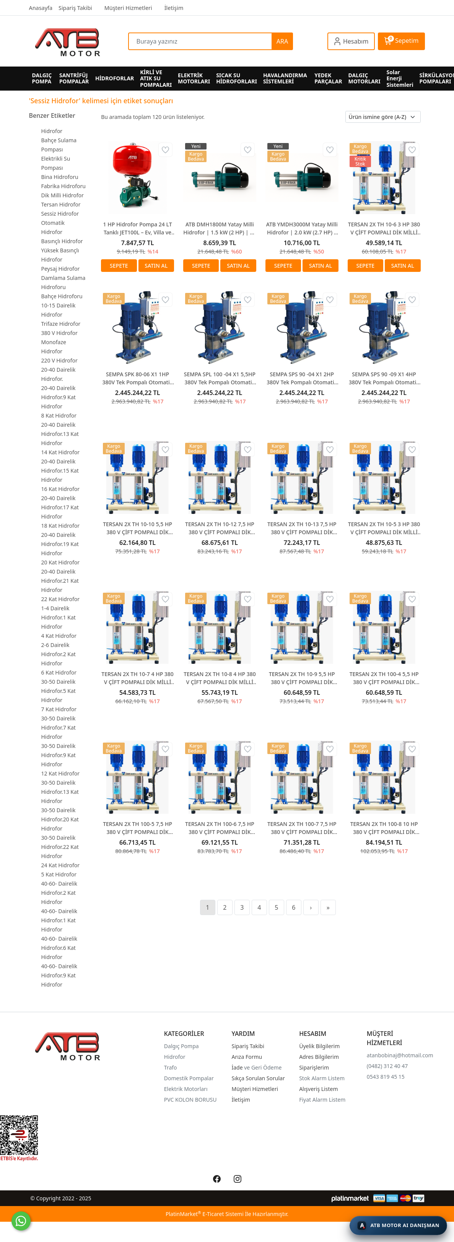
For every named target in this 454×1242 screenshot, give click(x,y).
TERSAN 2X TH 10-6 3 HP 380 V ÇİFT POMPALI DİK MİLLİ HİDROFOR (384, 228)
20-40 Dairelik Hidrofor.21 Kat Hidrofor (60, 580)
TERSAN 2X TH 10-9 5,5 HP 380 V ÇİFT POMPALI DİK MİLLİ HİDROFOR (302, 678)
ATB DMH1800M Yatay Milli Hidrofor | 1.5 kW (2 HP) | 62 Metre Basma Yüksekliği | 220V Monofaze (219, 228)
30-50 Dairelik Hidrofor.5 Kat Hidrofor (58, 691)
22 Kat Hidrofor (60, 599)
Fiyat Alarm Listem (322, 1099)
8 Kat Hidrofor (59, 415)
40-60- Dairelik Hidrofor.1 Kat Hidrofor (59, 920)
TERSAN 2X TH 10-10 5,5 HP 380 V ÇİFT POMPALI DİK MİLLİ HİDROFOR (137, 528)
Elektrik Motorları (186, 1088)
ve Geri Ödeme (263, 1067)
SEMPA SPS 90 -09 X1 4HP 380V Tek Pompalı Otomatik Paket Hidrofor (384, 378)
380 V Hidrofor (59, 333)
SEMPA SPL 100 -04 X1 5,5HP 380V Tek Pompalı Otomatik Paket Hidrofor (219, 378)
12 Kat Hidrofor (60, 773)
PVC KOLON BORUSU (190, 1099)
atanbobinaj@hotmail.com (400, 1055)
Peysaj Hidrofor (60, 268)
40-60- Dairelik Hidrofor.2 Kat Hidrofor (59, 892)
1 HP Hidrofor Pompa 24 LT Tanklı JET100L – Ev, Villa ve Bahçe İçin (137, 228)
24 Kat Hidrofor (60, 865)
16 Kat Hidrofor (60, 489)
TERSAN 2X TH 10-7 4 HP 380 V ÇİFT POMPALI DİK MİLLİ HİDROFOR (137, 678)
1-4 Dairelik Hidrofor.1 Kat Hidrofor (58, 617)
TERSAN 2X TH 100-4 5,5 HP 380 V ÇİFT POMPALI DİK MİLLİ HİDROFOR (384, 678)
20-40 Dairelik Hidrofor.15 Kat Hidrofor (60, 470)
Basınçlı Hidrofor (62, 241)
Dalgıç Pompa (181, 1046)
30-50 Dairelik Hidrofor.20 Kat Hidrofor (60, 819)
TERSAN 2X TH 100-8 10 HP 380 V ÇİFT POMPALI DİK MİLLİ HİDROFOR (384, 828)
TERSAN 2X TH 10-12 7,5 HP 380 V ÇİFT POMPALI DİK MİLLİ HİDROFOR (219, 528)
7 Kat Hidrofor (59, 709)
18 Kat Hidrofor (60, 525)
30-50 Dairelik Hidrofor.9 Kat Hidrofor (58, 755)
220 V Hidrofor (59, 360)
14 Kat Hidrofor (60, 452)
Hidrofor (52, 131)
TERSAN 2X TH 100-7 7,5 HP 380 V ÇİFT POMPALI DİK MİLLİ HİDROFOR (302, 828)
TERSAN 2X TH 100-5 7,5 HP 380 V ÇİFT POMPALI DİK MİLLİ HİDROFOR (137, 828)
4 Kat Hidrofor (59, 635)
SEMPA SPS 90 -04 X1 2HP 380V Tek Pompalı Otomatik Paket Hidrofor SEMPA (302, 378)
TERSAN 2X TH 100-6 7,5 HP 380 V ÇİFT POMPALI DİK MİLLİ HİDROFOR (219, 828)
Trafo (170, 1067)
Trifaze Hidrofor (61, 323)
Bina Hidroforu (59, 176)
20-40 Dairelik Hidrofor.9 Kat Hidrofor (58, 397)
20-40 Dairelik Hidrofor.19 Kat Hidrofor (60, 544)
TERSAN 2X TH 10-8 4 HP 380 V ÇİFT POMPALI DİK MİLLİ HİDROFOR (220, 678)
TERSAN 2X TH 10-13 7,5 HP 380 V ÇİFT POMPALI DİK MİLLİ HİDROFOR (302, 528)
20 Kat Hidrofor (60, 562)
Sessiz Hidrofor (60, 213)
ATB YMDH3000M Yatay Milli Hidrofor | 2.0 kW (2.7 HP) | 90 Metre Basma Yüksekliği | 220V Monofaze (301, 228)
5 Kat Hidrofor (59, 874)
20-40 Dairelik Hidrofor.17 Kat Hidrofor (60, 507)
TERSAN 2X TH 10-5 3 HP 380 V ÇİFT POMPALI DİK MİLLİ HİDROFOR (384, 528)
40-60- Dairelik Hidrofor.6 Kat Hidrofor (59, 948)
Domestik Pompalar (189, 1078)
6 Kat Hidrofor (59, 672)
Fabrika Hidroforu (63, 186)
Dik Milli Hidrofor (62, 195)
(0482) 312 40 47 (387, 1066)
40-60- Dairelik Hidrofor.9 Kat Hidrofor (59, 975)
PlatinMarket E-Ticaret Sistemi (205, 1214)
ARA (282, 41)
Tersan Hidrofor (61, 204)
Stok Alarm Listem (322, 1078)
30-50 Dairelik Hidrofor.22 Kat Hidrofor (60, 847)
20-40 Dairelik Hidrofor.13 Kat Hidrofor (60, 434)
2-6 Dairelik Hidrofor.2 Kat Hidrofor (58, 654)
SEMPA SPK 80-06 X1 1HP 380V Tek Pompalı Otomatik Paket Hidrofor (138, 378)
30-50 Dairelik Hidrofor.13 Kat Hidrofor (60, 792)
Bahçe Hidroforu (62, 296)
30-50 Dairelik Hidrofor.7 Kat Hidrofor (58, 727)
